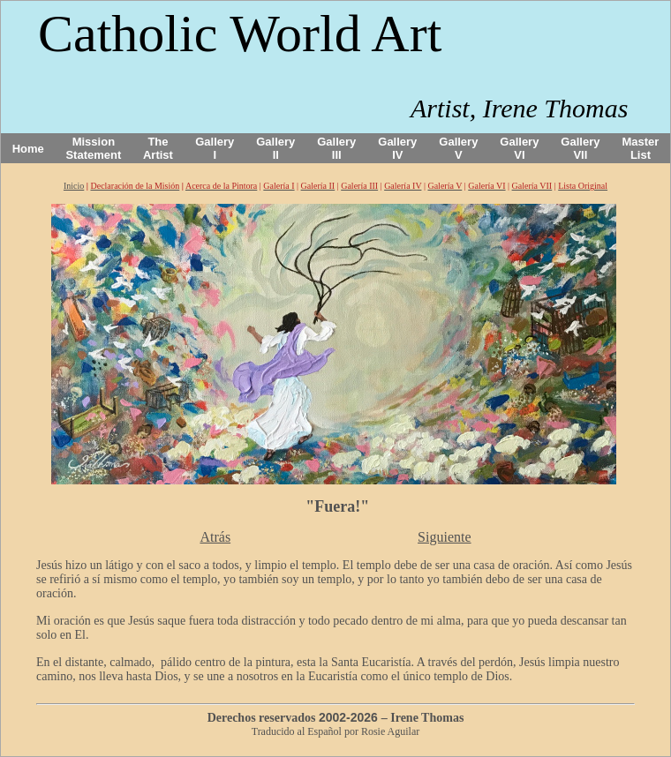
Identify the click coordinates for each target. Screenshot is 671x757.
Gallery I (214, 148)
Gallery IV (397, 148)
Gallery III (336, 148)
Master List (641, 148)
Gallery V (458, 148)
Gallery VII (580, 148)
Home (28, 148)
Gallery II (275, 148)
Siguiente (444, 536)
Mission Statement (93, 148)
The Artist (158, 148)
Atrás (215, 536)
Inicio (74, 186)
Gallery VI (519, 148)
